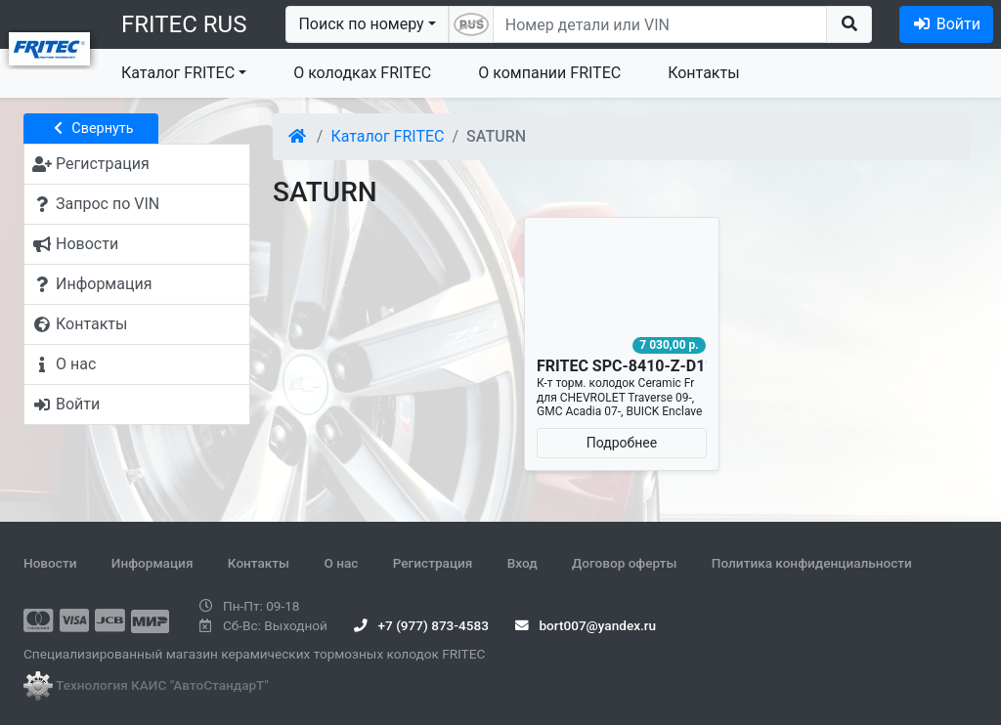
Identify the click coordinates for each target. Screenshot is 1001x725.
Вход (522, 563)
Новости (49, 563)
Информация (152, 563)
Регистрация (433, 563)
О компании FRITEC (549, 73)
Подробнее (622, 442)
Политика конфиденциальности (812, 563)
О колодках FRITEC (362, 73)
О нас (341, 563)
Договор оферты (624, 563)
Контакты (703, 73)
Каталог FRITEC (178, 73)
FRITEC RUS (183, 24)
